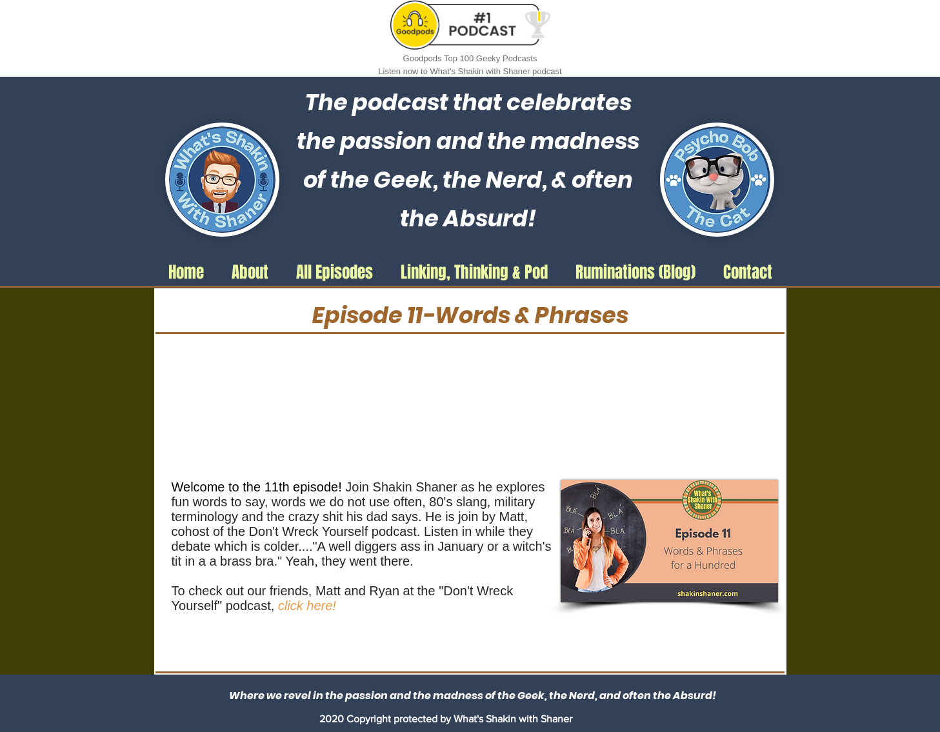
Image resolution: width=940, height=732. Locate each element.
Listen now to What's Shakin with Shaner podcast (469, 71)
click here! (309, 605)
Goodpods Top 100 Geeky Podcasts (470, 58)
